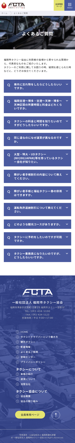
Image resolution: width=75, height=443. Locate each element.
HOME (22, 331)
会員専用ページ (59, 5)
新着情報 (23, 347)
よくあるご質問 (27, 352)
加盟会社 (23, 384)
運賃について (26, 379)
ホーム (4, 13)
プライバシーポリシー (31, 362)
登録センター (26, 357)
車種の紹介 (24, 374)
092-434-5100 (40, 311)
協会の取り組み (27, 401)
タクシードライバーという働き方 (37, 336)
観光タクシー (26, 341)
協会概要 (23, 396)
